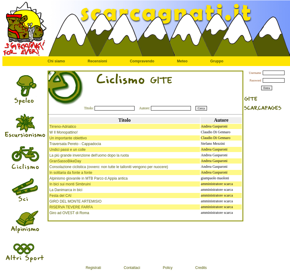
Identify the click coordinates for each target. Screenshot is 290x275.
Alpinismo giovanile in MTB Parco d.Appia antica (88, 178)
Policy (167, 268)
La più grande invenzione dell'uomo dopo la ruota (89, 155)
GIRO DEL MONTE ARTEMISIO (75, 201)
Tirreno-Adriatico (62, 126)
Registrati (93, 268)
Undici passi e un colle (67, 149)
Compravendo (142, 61)
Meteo (182, 61)
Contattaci (132, 268)
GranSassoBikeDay (65, 161)
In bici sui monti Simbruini (70, 184)
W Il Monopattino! (63, 132)
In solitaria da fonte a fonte (70, 173)
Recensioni (97, 61)
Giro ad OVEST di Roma (69, 213)
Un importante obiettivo (68, 138)
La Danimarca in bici (65, 190)
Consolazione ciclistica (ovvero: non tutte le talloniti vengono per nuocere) (108, 167)
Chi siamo (56, 61)
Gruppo (216, 61)
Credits (201, 268)
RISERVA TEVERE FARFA (71, 207)
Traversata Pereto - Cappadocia (75, 144)
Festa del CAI (60, 196)
